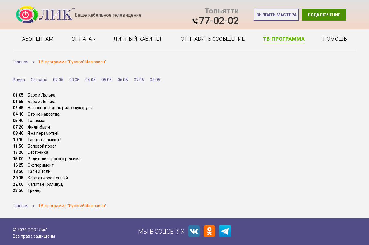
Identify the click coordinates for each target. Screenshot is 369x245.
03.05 (74, 79)
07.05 (139, 79)
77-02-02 (219, 20)
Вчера (19, 79)
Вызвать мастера (276, 15)
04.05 (90, 79)
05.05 (106, 79)
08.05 (155, 79)
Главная (20, 62)
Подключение (324, 15)
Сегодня (39, 79)
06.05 (123, 79)
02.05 (58, 79)
